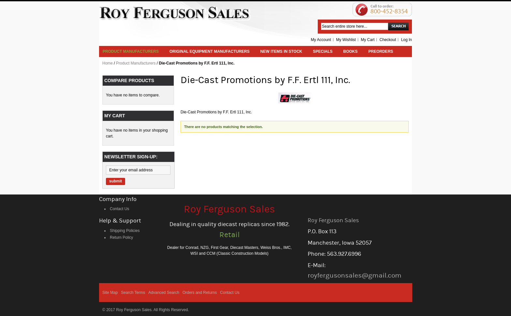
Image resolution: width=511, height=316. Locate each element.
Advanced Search (163, 292)
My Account (321, 39)
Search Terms (133, 292)
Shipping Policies (124, 230)
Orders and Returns (199, 292)
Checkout (388, 39)
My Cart (367, 39)
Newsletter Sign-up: (130, 156)
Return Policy (121, 237)
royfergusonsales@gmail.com (355, 275)
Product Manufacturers (135, 63)
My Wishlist (346, 39)
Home (107, 63)
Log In (406, 39)
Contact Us (119, 209)
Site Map (110, 292)
